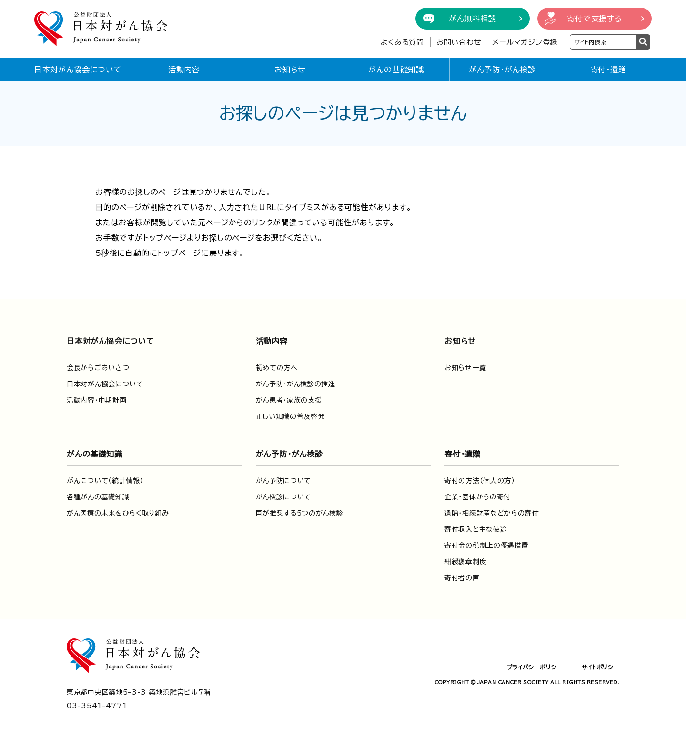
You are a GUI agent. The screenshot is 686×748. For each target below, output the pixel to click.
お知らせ (290, 69)
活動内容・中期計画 (96, 400)
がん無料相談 (472, 18)
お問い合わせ (459, 42)
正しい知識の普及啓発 (290, 416)
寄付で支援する (594, 18)
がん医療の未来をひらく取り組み (118, 513)
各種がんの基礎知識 (98, 497)
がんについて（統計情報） (105, 480)
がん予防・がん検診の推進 (295, 384)
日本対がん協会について (78, 69)
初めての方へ (277, 367)
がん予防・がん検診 (502, 69)
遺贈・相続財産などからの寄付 (491, 513)
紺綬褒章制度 (465, 561)
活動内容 (184, 69)
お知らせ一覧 (465, 367)
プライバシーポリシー (534, 667)
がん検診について (284, 497)
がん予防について (284, 480)
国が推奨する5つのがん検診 (299, 513)
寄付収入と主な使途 (475, 529)
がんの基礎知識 (396, 69)
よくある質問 (402, 42)
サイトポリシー (600, 667)
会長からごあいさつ (98, 367)
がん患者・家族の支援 (289, 400)
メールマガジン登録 (524, 42)
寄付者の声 (462, 578)
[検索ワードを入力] (603, 42)
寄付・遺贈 (608, 69)
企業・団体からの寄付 (477, 497)
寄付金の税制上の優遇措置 (486, 545)
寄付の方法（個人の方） (479, 480)
